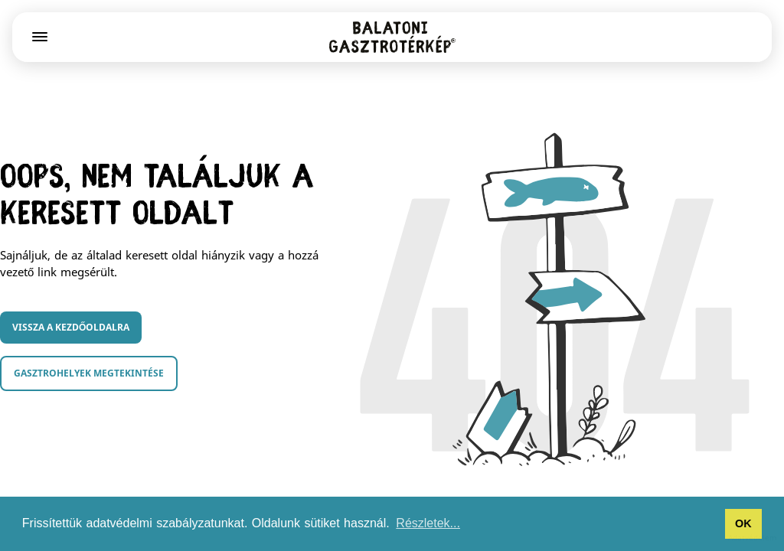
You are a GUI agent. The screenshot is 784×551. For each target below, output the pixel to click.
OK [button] (743, 523)
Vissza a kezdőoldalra (70, 327)
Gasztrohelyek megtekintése (89, 373)
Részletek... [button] (428, 523)
